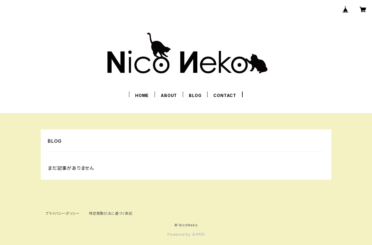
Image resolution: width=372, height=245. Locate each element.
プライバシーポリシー (62, 213)
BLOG (195, 95)
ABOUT (169, 95)
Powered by (186, 234)
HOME (142, 95)
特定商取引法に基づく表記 (111, 213)
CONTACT (224, 95)
